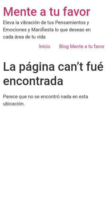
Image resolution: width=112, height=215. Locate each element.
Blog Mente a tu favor (82, 46)
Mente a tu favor (46, 12)
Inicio (44, 46)
